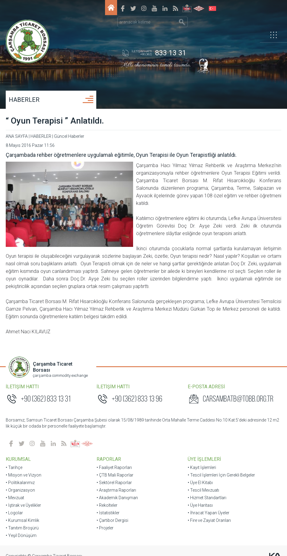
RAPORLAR (109, 451)
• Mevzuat (15, 490)
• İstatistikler (108, 505)
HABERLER (24, 99)
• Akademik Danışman (117, 490)
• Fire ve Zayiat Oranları (209, 512)
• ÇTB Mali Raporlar (115, 467)
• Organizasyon (20, 482)
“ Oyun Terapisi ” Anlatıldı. (55, 121)
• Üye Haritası (199, 497)
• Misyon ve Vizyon (24, 467)
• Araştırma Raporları (116, 482)
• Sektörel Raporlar (114, 475)
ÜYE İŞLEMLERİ (204, 451)
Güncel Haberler (69, 136)
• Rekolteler (107, 497)
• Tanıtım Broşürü (22, 520)
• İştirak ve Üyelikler (23, 497)
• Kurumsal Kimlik (23, 512)
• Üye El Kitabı (199, 475)
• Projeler (105, 520)
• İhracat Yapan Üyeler (208, 505)
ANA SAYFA (17, 136)
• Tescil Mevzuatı (203, 482)
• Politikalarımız (20, 475)
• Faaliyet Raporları (114, 459)
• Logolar (14, 505)
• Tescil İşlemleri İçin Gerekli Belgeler (221, 467)
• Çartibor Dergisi (113, 512)
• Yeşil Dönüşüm (21, 527)
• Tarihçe (14, 459)
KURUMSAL (18, 451)
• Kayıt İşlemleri (201, 459)
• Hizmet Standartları (206, 490)
